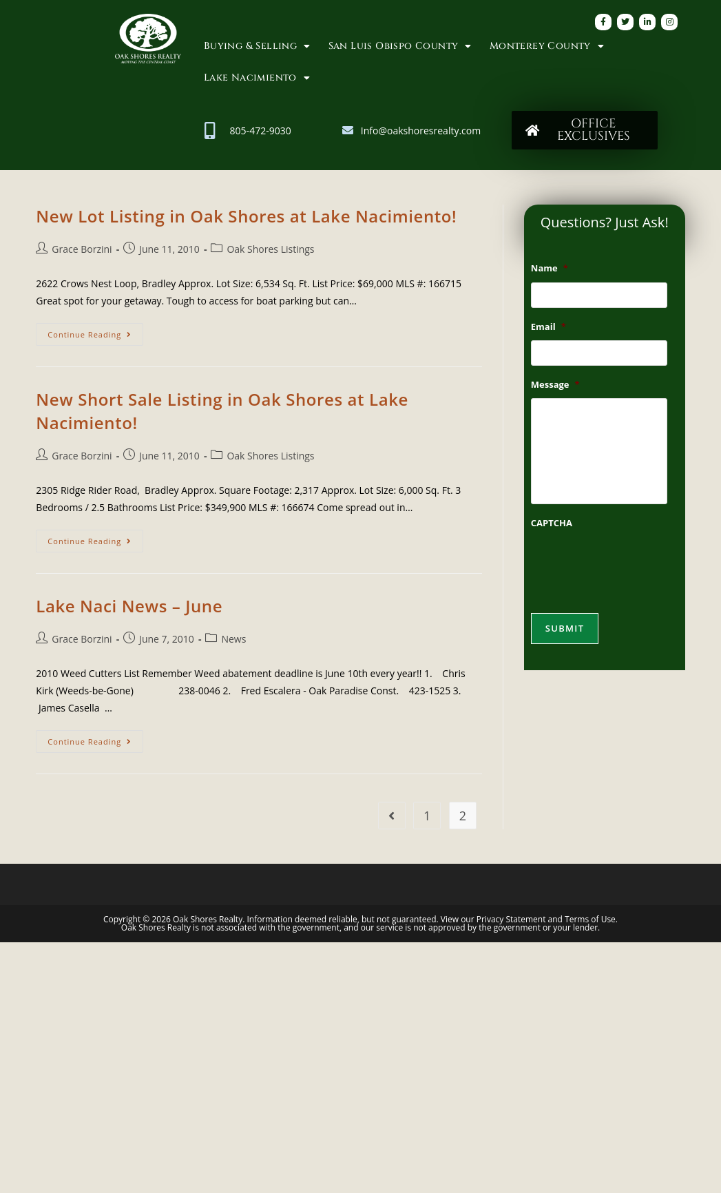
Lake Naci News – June (129, 605)
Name (549, 268)
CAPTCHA (551, 532)
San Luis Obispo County (400, 46)
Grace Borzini (82, 249)
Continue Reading (95, 331)
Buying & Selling (257, 46)
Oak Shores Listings (270, 249)
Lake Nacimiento (257, 78)
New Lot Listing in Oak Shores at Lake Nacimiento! (246, 216)
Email (548, 329)
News (233, 638)
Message (555, 389)
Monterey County (547, 46)
